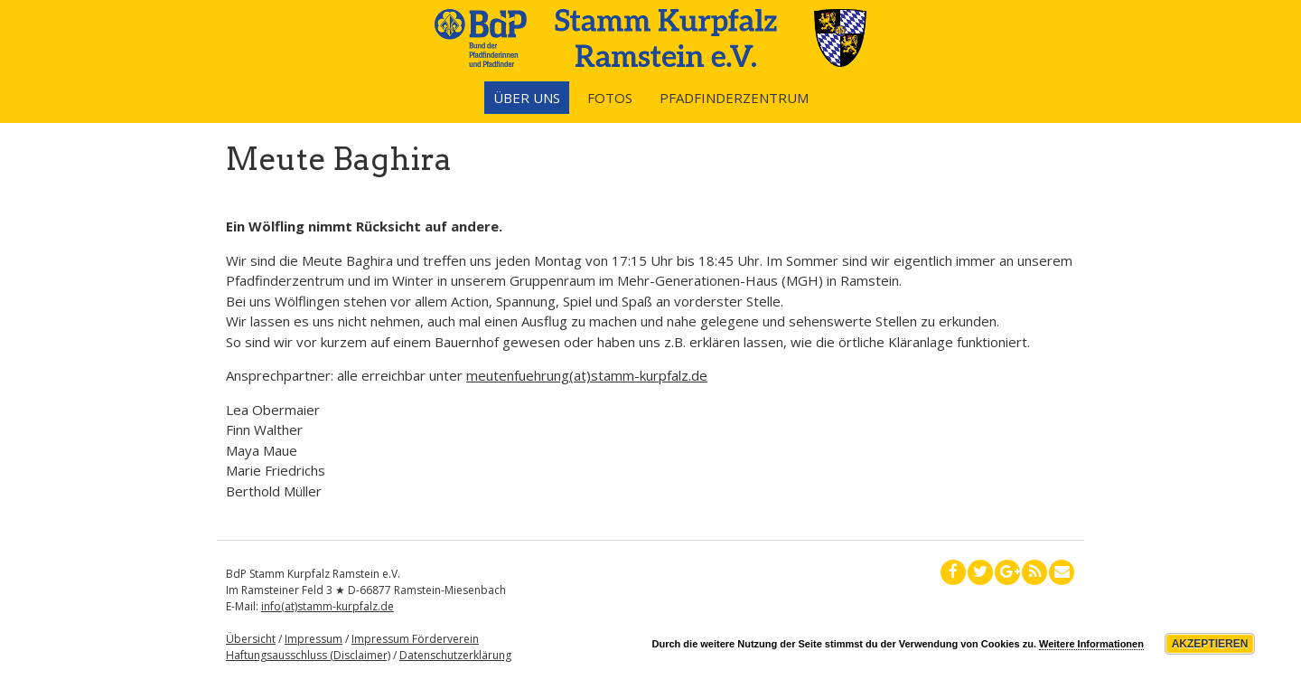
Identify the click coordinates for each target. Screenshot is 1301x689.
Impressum (313, 639)
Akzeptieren (1210, 643)
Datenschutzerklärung (455, 655)
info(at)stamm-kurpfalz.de (327, 606)
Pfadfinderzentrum (734, 98)
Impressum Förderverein (415, 639)
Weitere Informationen (1091, 643)
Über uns (526, 98)
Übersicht (251, 639)
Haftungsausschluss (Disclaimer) (308, 655)
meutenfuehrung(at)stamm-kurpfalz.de (586, 375)
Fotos (609, 98)
